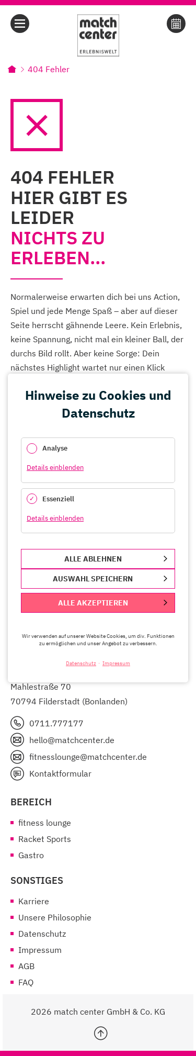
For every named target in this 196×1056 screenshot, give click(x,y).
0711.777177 (56, 723)
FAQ (25, 982)
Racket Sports (44, 839)
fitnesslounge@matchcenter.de (88, 756)
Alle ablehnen (93, 559)
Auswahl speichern (93, 578)
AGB (26, 966)
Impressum (40, 950)
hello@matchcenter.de (71, 740)
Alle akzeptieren (93, 603)
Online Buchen (176, 23)
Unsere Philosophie (54, 917)
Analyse (54, 448)
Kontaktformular (60, 773)
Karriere (33, 901)
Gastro (31, 855)
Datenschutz (42, 933)
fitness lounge (44, 822)
